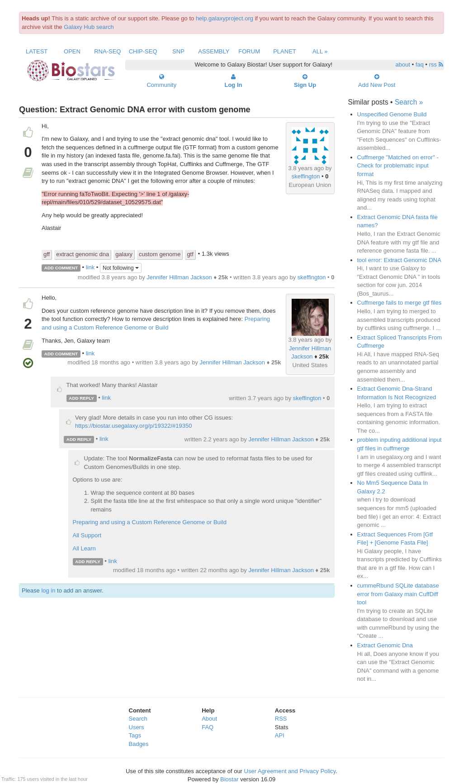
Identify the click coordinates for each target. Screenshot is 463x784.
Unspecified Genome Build (392, 114)
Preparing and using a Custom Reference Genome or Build (150, 522)
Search (138, 718)
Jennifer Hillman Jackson (179, 277)
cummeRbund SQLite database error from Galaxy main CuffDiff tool (398, 594)
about (403, 64)
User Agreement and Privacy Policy (290, 771)
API (279, 735)
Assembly (213, 51)
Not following (121, 268)
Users (136, 727)
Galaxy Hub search (89, 27)
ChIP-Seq (143, 51)
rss (436, 64)
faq (420, 64)
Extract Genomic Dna (385, 645)
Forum (249, 51)
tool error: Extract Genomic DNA (399, 260)
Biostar (229, 779)
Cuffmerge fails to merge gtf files (399, 302)
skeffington (306, 176)
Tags (135, 735)
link (90, 267)
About (209, 718)
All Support (87, 535)
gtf (190, 254)
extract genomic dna (82, 254)
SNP (178, 51)
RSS (281, 718)
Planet (284, 51)
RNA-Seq (107, 51)
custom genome (160, 254)
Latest (36, 51)
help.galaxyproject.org (224, 18)
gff (46, 254)
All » (320, 51)
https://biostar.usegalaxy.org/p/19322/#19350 (133, 425)
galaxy (123, 254)
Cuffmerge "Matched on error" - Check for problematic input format (398, 165)
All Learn (84, 548)
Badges (139, 744)
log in (48, 590)
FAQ (207, 727)
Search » (409, 102)
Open (72, 51)
